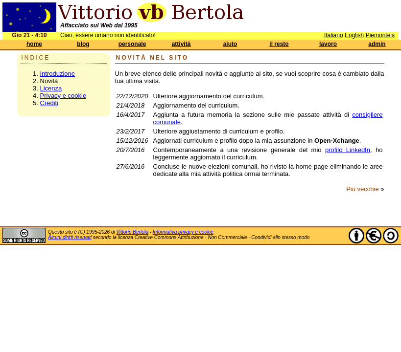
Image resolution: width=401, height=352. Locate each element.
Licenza (51, 88)
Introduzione (57, 73)
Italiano (333, 35)
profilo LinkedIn (347, 150)
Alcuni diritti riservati (70, 237)
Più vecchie (362, 189)
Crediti (49, 103)
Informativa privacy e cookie (183, 232)
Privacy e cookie (63, 95)
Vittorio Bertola (132, 232)
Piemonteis (380, 35)
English (354, 35)
